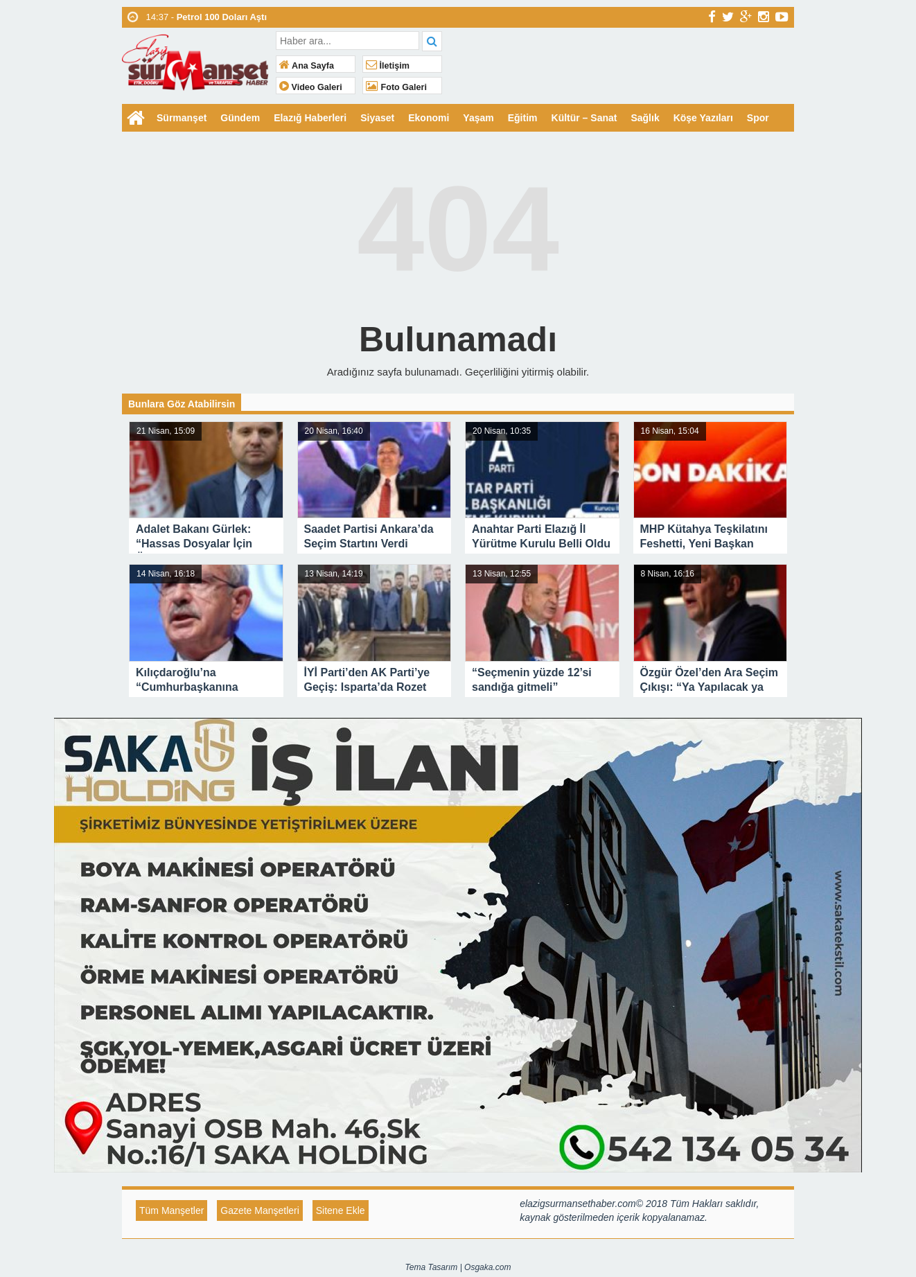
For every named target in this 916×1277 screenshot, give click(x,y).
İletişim (387, 66)
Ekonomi (428, 117)
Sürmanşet (181, 117)
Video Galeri (310, 87)
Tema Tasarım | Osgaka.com (458, 1267)
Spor (758, 117)
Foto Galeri (396, 87)
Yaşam (478, 117)
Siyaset (377, 117)
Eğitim (523, 117)
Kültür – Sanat (584, 117)
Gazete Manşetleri (259, 1210)
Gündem (240, 117)
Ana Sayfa (306, 66)
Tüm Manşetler (171, 1210)
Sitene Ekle (340, 1210)
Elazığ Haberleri (310, 117)
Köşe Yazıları (703, 117)
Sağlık (645, 117)
